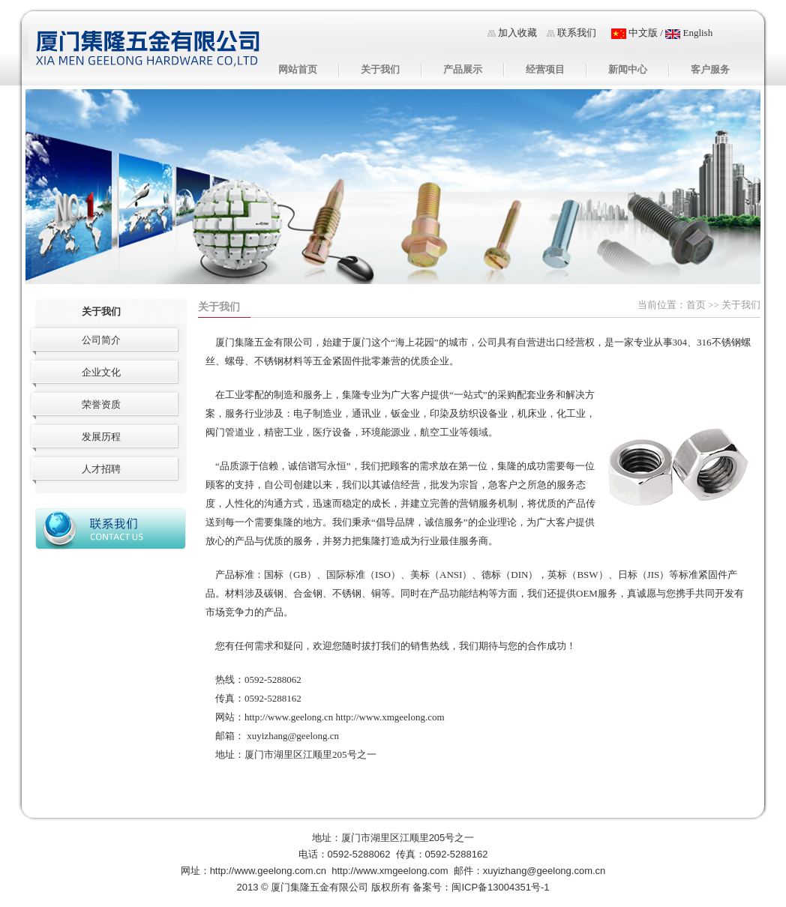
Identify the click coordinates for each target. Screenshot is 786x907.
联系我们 (576, 32)
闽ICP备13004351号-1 (500, 887)
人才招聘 (101, 468)
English (688, 32)
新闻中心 (627, 69)
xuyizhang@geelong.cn (293, 735)
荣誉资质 (101, 404)
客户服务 (710, 69)
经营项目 (545, 69)
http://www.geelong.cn (288, 717)
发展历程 (101, 436)
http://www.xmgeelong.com (390, 717)
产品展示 (462, 69)
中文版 (634, 32)
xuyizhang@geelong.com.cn (544, 870)
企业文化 (101, 372)
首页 (696, 304)
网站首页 (297, 69)
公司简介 (101, 340)
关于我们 (380, 69)
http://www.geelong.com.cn (268, 870)
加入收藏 (517, 32)
